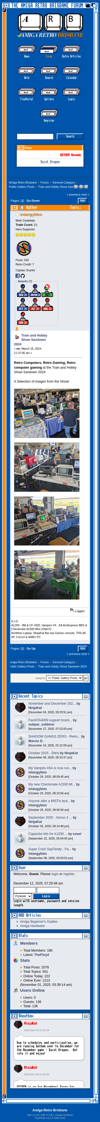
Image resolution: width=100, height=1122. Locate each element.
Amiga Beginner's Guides (38, 921)
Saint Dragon (50, 162)
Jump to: (40, 678)
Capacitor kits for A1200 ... (48, 834)
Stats (23, 936)
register (68, 874)
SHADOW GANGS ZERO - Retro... (55, 736)
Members (29, 943)
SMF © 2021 (47, 1115)
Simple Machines (64, 1115)
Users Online (32, 990)
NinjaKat (30, 1023)
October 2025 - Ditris (44, 753)
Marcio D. (36, 741)
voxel (77, 834)
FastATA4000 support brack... (50, 720)
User (22, 868)
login (54, 874)
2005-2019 (59, 1118)
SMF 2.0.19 (33, 1115)
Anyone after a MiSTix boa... (49, 801)
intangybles (31, 214)
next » (85, 194)
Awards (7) (25, 281)
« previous (74, 194)
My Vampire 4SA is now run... (50, 768)
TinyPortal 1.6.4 (43, 1118)
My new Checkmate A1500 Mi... (52, 784)
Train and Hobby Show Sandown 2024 (30, 340)
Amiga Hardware (32, 926)
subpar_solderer (42, 724)
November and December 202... (52, 703)
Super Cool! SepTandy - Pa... (50, 849)
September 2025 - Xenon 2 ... (50, 817)
